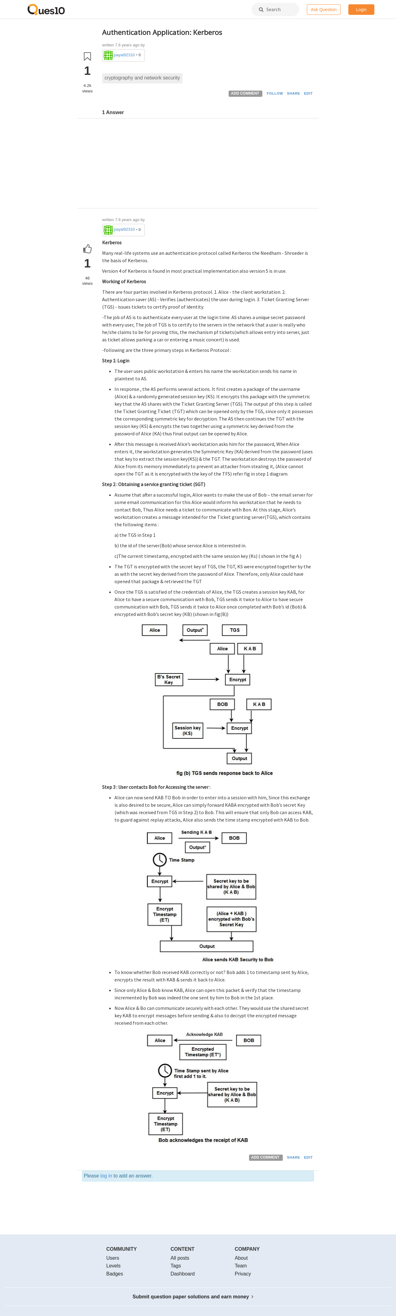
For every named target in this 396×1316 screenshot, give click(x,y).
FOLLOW (275, 93)
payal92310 (124, 55)
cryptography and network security (142, 77)
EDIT (308, 93)
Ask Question (324, 9)
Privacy (243, 1273)
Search (270, 9)
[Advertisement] (208, 165)
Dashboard (182, 1273)
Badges (114, 1273)
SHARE (293, 93)
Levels (113, 1265)
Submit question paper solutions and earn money (193, 1296)
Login (361, 9)
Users (112, 1258)
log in (106, 1175)
